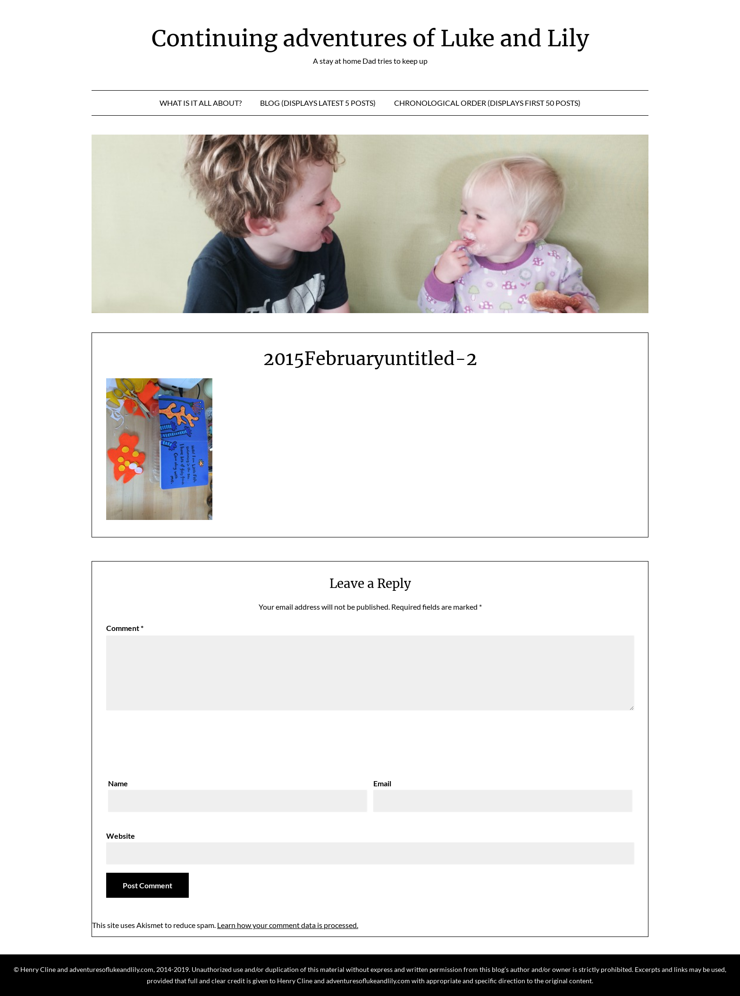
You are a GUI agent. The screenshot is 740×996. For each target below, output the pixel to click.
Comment (124, 627)
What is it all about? (201, 102)
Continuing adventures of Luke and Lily (370, 38)
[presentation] (178, 742)
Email (382, 783)
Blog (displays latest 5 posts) (318, 102)
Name (118, 783)
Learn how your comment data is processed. (287, 924)
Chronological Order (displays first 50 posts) (487, 102)
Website (120, 835)
